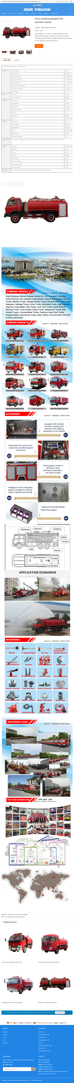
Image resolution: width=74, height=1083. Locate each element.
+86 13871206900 (20, 1)
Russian (64, 1023)
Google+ (62, 1)
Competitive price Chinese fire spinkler (18, 914)
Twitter (60, 1)
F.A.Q (40, 13)
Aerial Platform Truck (43, 1034)
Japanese (45, 1023)
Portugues (37, 1023)
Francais (23, 1023)
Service (33, 13)
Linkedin (65, 1)
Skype (71, 1)
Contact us (54, 13)
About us (12, 13)
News (27, 13)
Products (20, 13)
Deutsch (10, 1023)
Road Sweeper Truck (43, 1040)
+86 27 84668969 (8, 1)
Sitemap (5, 1042)
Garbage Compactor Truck (45, 1045)
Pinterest (68, 1)
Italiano (30, 1023)
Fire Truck (40, 1032)
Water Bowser (42, 1037)
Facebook (57, 1)
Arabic (58, 1023)
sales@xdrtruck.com (35, 1)
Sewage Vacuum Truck (44, 1051)
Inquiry (46, 13)
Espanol (17, 1023)
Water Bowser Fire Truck (48, 27)
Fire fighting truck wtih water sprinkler (15, 917)
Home (5, 13)
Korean (52, 1023)
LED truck (40, 1042)
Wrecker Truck (42, 1048)
